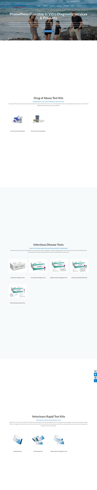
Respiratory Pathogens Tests (18, 277)
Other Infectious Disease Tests (17, 303)
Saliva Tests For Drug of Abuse (38, 131)
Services (59, 5)
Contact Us (79, 5)
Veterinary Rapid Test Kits (48, 416)
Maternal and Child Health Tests (79, 277)
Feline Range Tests (38, 451)
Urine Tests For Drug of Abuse (17, 131)
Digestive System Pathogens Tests (58, 277)
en (83, 1)
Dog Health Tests (17, 451)
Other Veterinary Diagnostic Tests (58, 451)
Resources (66, 5)
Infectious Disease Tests (48, 244)
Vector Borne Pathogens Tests (38, 277)
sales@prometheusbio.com (73, 1)
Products (45, 5)
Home (39, 5)
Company (52, 5)
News (72, 5)
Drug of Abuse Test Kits (48, 98)
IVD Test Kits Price (48, 31)
